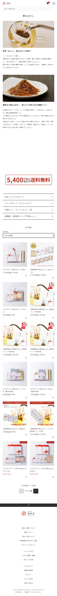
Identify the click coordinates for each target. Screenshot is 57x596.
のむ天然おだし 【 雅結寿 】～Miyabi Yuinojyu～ (28, 592)
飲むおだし (12, 9)
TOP (5, 9)
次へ (35, 491)
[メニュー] (53, 3)
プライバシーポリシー (28, 545)
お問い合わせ (28, 583)
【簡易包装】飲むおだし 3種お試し (14, 429)
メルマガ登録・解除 (28, 555)
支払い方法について (28, 536)
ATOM (30, 560)
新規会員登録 (28, 570)
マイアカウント (28, 566)
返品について (28, 532)
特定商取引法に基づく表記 (28, 541)
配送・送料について (28, 528)
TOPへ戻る (28, 505)
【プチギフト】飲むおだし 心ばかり (14, 269)
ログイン (28, 574)
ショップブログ (28, 551)
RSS (25, 560)
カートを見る (28, 579)
